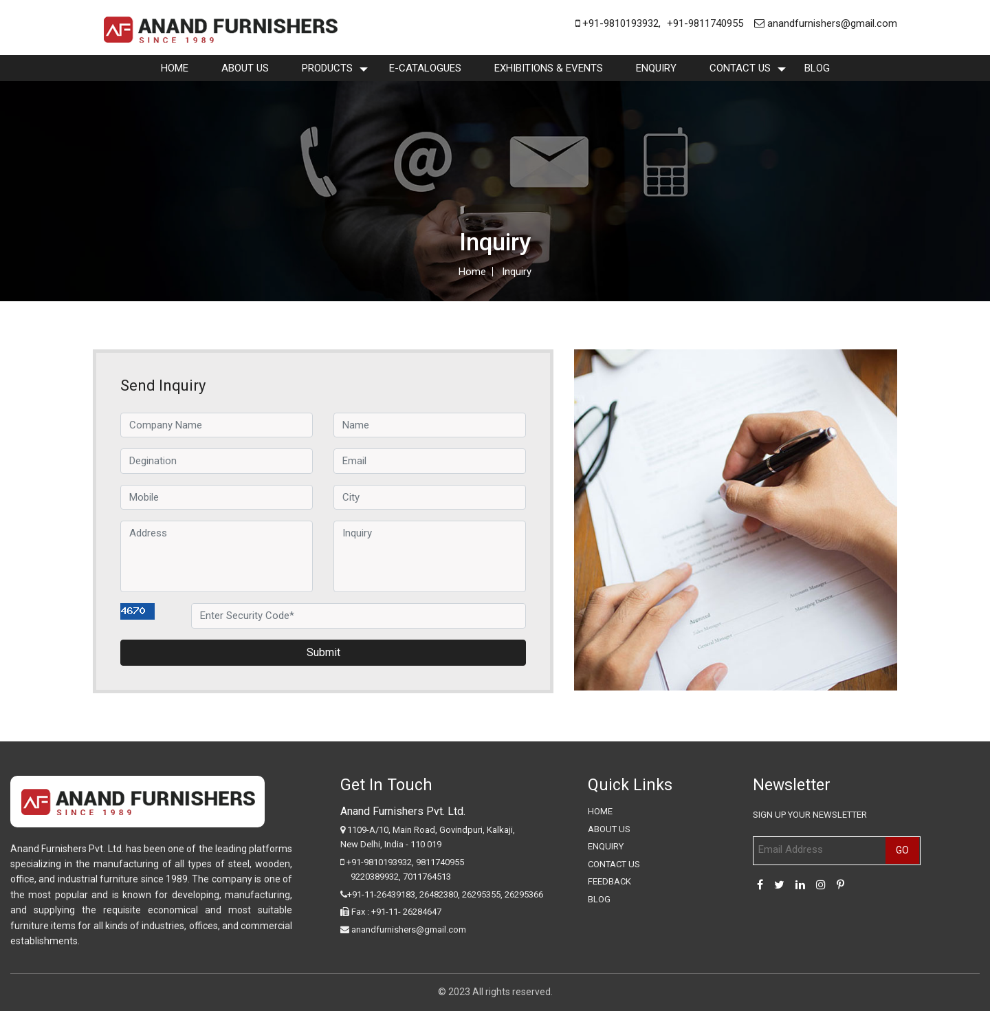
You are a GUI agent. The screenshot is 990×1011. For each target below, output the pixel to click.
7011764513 (427, 876)
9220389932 (375, 876)
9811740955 (440, 862)
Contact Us (740, 68)
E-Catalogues (425, 68)
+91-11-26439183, (382, 894)
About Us (245, 68)
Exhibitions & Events (548, 68)
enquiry (656, 68)
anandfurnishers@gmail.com (825, 23)
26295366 (524, 894)
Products (327, 68)
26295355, (483, 894)
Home (174, 68)
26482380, (439, 894)
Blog (817, 68)
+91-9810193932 (617, 23)
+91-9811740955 (705, 23)
